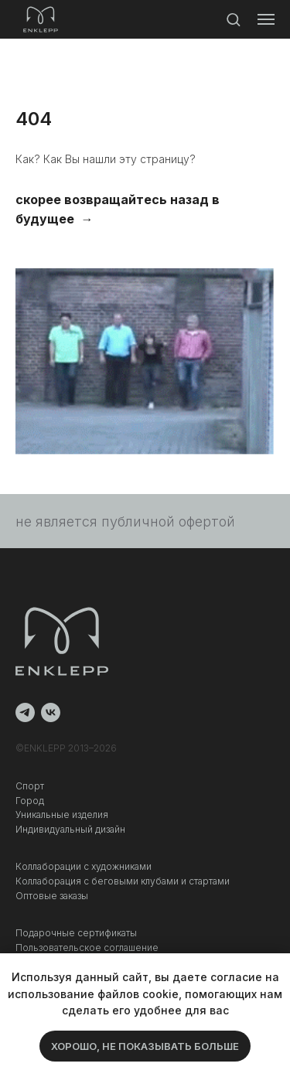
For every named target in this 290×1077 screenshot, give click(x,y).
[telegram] (25, 712)
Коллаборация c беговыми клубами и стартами (122, 881)
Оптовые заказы (51, 895)
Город (29, 800)
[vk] (50, 712)
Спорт (29, 786)
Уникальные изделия (61, 814)
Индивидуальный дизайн (70, 829)
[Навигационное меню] (266, 19)
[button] (233, 19)
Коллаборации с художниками (83, 866)
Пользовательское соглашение (87, 947)
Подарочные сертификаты (76, 933)
